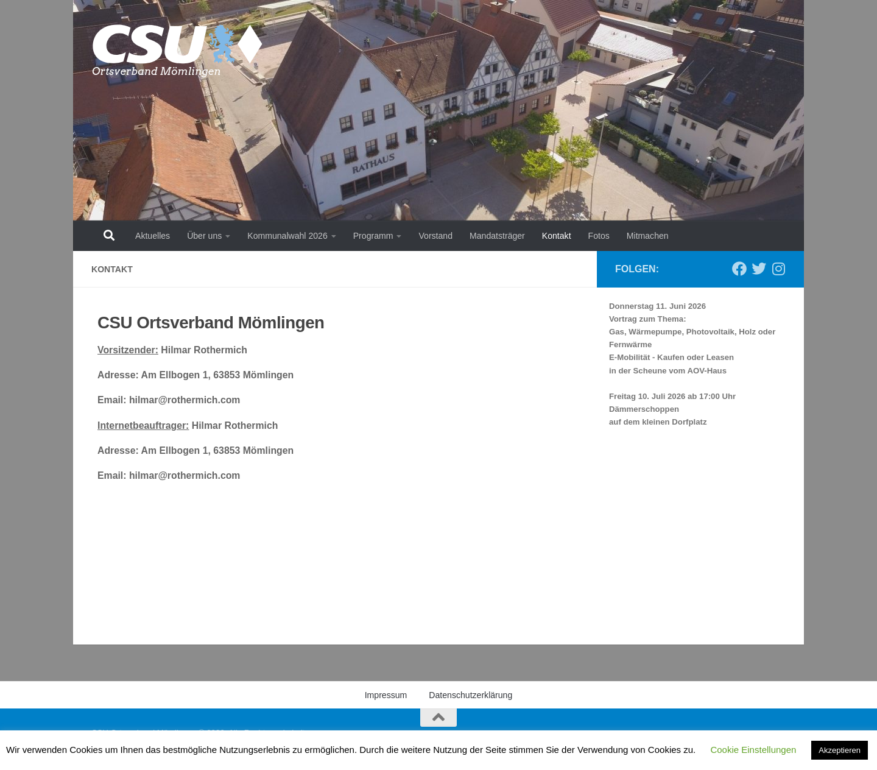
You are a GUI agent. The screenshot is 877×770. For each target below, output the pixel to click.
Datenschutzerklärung (470, 695)
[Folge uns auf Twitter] (759, 268)
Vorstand (435, 236)
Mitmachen (648, 236)
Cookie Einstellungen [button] (753, 749)
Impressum (386, 695)
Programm (373, 236)
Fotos (599, 236)
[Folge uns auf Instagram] (778, 268)
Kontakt (556, 236)
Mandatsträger (497, 236)
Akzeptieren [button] (840, 750)
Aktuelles (152, 236)
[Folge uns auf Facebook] (739, 268)
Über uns (204, 236)
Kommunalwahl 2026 (287, 236)
